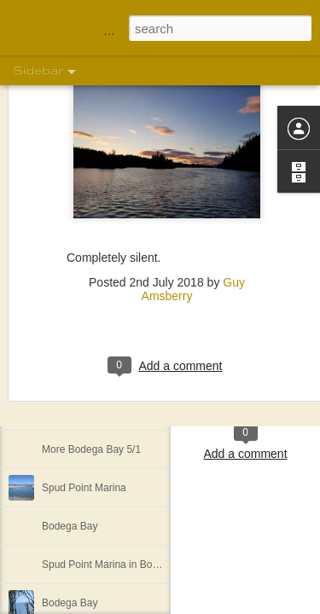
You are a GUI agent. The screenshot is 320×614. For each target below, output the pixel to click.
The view (62, 334)
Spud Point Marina (84, 488)
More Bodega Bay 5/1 (91, 449)
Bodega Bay (69, 526)
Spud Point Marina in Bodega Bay (118, 565)
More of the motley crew (96, 411)
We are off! (66, 373)
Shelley (245, 367)
